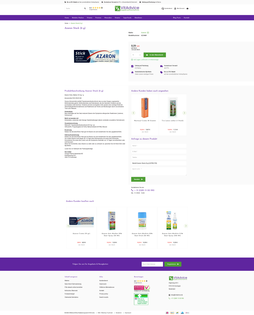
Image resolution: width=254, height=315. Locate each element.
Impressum (102, 284)
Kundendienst (103, 280)
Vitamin (89, 18)
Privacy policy (103, 294)
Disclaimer (119, 312)
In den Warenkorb (156, 55)
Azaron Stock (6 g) (76, 23)
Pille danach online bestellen (73, 287)
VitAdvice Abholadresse (106, 287)
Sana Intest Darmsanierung (73, 284)
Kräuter (117, 18)
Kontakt (186, 18)
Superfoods (127, 18)
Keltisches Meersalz (71, 290)
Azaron (143, 32)
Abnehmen (138, 18)
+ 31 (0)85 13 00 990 (144, 190)
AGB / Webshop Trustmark (105, 312)
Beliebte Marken (78, 18)
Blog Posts (177, 18)
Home (67, 18)
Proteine (98, 18)
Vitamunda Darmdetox (71, 297)
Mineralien (108, 18)
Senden (137, 179)
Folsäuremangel (70, 294)
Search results (103, 297)
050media (92, 312)
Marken (67, 280)
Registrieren (171, 264)
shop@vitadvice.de (177, 295)
